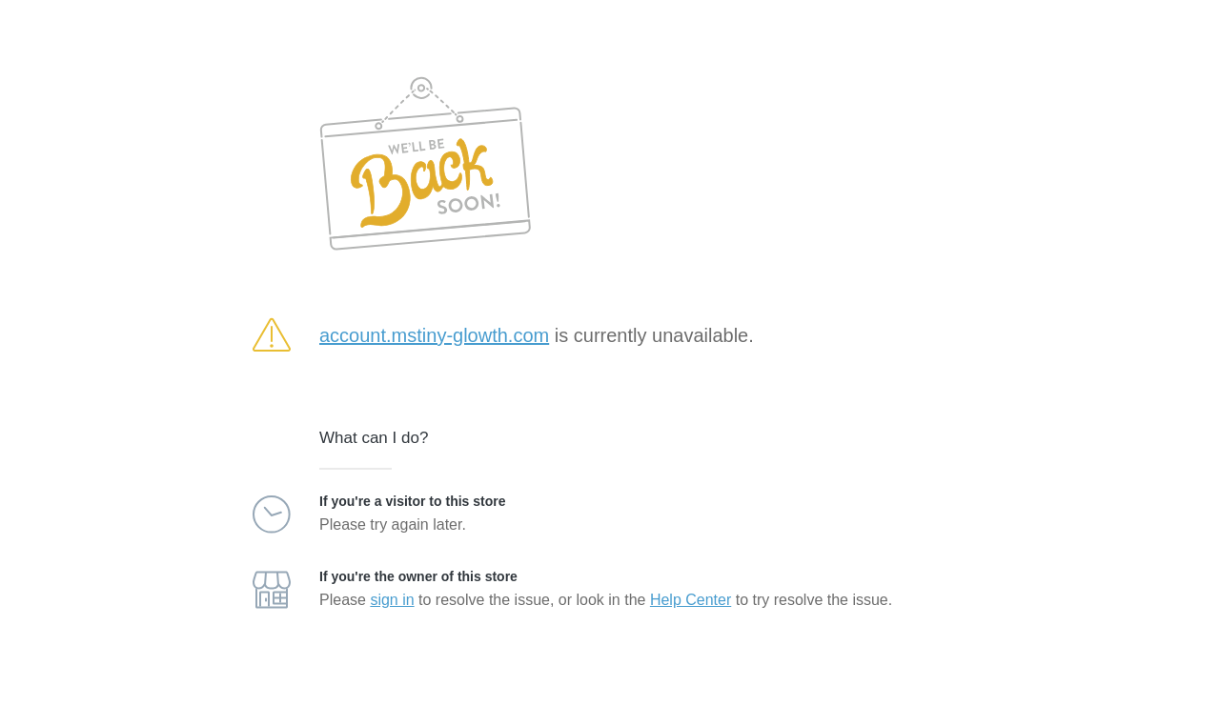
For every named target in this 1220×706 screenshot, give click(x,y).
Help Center (690, 600)
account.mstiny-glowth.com (434, 335)
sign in (392, 600)
